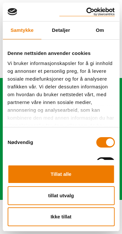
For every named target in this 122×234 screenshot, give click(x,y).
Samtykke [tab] (22, 30)
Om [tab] (100, 30)
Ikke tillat (60, 216)
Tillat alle (61, 174)
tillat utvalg (61, 195)
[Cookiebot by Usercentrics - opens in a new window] (87, 11)
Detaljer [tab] (61, 30)
